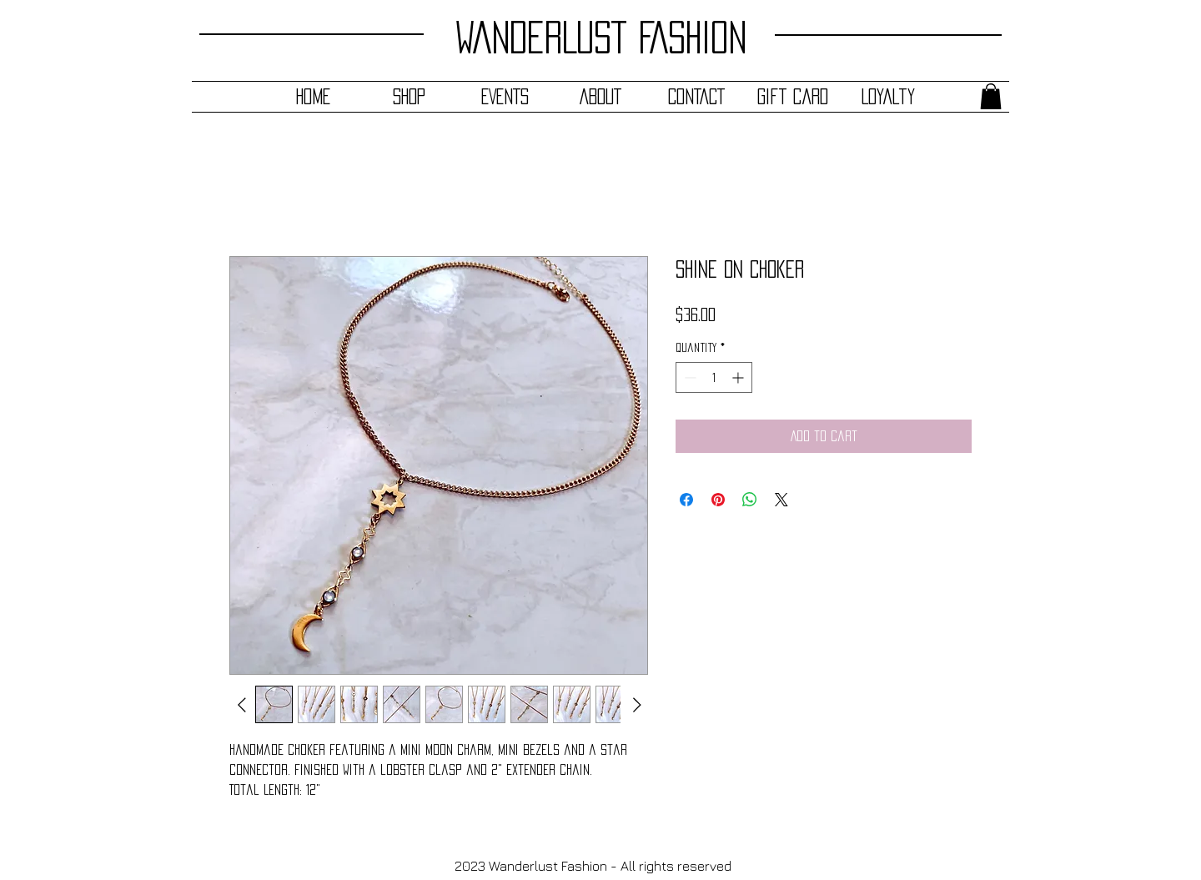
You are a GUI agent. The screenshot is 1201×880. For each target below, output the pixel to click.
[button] (991, 96)
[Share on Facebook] (686, 500)
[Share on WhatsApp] (750, 500)
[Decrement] (688, 377)
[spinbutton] (714, 377)
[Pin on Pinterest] (718, 500)
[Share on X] (781, 500)
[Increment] (739, 377)
